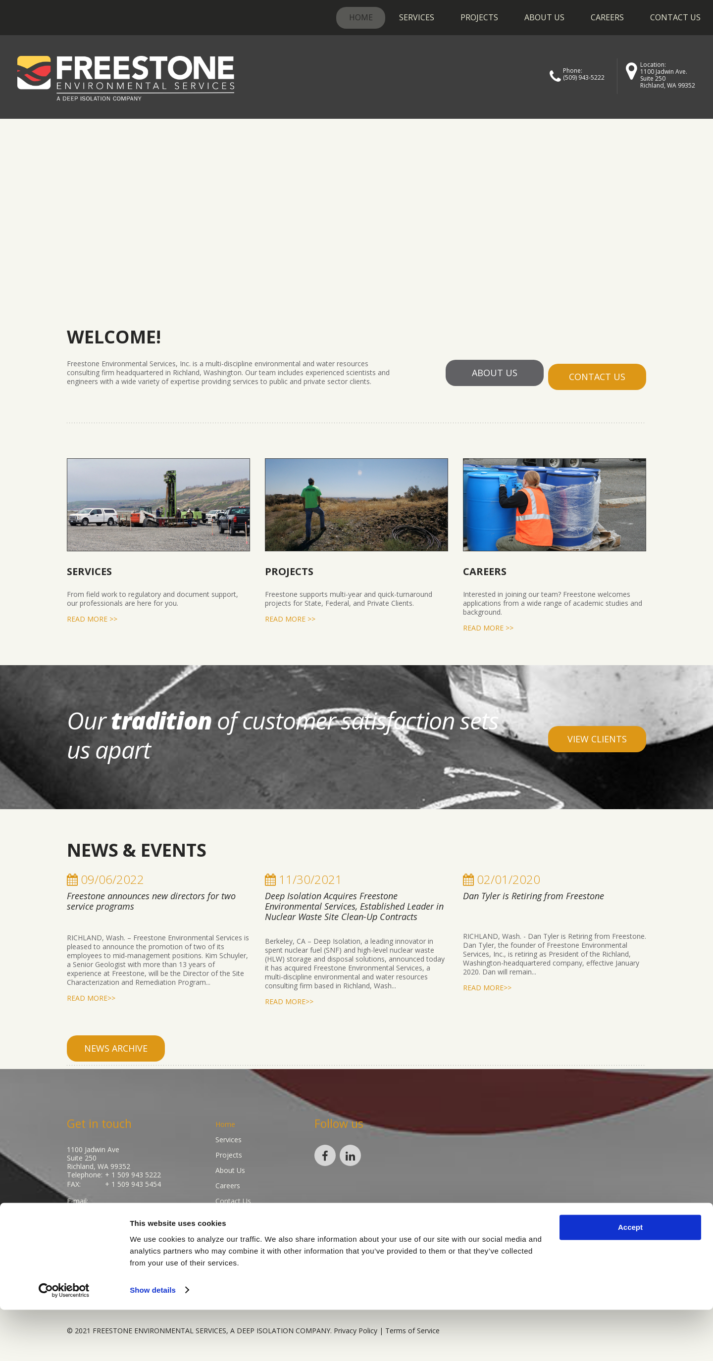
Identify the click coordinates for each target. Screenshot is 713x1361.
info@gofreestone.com (106, 1203)
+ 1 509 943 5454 (133, 1179)
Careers (607, 17)
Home (361, 17)
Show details (153, 1341)
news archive (116, 1044)
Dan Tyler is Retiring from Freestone (533, 892)
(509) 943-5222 (584, 77)
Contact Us (675, 17)
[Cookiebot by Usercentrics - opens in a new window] (64, 1341)
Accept (630, 1279)
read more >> (92, 615)
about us (493, 373)
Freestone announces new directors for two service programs (151, 897)
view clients (597, 735)
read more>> (91, 994)
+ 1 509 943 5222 (133, 1171)
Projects (479, 17)
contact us (597, 373)
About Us (544, 17)
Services (416, 17)
